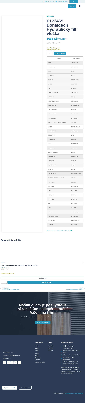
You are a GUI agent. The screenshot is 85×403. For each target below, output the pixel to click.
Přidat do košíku (60, 53)
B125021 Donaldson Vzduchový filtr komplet (19, 265)
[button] (79, 6)
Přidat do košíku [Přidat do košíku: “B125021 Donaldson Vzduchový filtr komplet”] (46, 282)
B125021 (3, 263)
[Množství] (49, 53)
